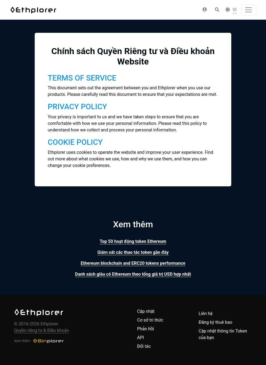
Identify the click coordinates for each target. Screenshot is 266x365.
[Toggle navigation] (248, 9)
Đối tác (144, 346)
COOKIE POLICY (75, 142)
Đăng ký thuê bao (215, 322)
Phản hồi (145, 328)
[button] (204, 9)
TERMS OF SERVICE (82, 78)
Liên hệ (206, 313)
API (140, 337)
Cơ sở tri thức (150, 320)
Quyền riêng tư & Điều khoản (41, 330)
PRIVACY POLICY (77, 106)
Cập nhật (146, 311)
